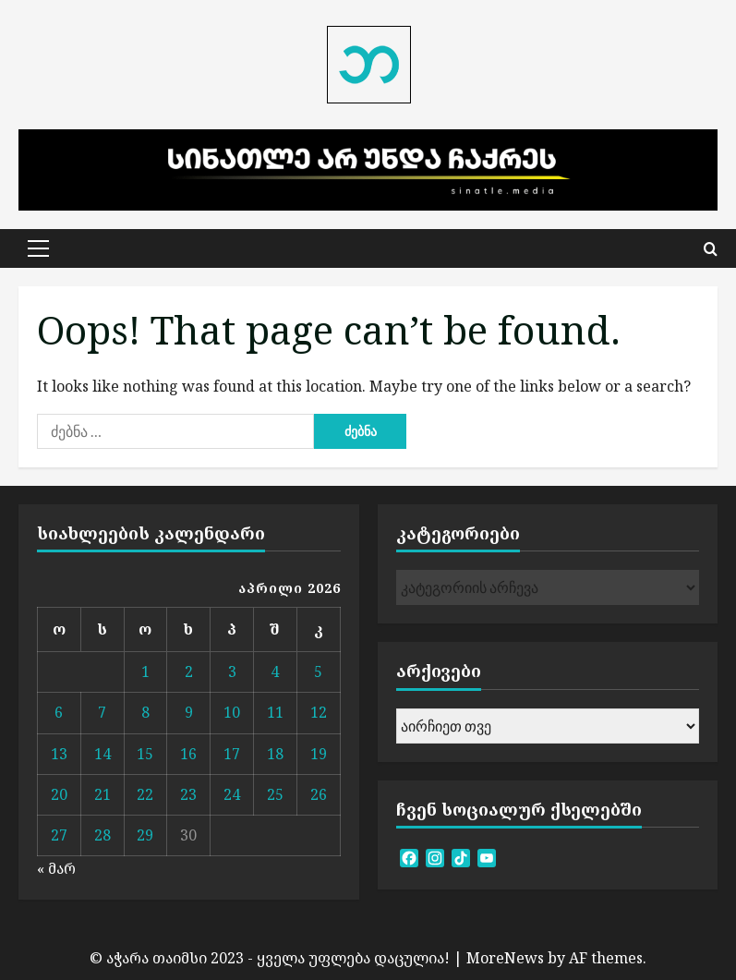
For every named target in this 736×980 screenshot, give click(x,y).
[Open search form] (711, 248)
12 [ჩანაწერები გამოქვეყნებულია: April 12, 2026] (318, 712)
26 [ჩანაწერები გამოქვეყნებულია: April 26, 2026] (318, 794)
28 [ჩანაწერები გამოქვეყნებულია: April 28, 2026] (102, 835)
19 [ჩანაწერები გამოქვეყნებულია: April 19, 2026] (318, 754)
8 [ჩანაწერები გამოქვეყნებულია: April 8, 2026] (145, 712)
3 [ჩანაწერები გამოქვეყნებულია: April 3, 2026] (232, 671)
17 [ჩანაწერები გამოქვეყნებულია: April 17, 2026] (231, 754)
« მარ (56, 868)
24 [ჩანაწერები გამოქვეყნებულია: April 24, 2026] (231, 794)
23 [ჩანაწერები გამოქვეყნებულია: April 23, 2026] (188, 794)
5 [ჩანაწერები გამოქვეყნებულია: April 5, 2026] (318, 671)
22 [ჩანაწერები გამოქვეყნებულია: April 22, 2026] (145, 794)
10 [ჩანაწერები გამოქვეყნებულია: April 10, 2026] (231, 712)
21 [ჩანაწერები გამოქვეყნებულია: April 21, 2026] (102, 794)
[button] (38, 248)
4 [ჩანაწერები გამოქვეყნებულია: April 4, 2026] (275, 671)
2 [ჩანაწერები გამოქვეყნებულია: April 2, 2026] (189, 671)
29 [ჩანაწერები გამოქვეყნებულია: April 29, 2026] (145, 835)
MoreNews (505, 958)
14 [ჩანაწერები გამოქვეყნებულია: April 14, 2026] (102, 754)
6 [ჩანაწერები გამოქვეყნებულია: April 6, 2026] (58, 712)
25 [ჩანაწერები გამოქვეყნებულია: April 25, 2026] (275, 794)
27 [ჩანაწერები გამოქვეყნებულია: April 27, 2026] (59, 835)
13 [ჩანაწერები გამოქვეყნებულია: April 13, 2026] (59, 754)
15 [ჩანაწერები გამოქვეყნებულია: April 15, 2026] (145, 754)
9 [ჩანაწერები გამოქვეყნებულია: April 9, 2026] (189, 712)
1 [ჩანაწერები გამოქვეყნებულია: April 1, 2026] (145, 671)
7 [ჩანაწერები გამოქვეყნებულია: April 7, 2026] (102, 712)
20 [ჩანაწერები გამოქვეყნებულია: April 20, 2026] (59, 794)
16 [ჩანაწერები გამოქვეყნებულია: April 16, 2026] (188, 754)
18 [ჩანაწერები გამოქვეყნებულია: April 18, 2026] (275, 754)
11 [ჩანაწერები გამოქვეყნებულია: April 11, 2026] (275, 712)
